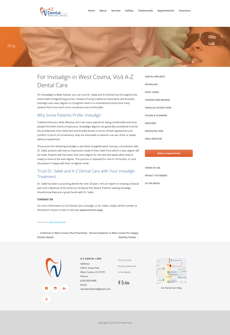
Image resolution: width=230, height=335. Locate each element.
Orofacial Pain (154, 130)
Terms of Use (152, 167)
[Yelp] (47, 299)
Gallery (129, 10)
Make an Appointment (168, 153)
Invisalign (85, 126)
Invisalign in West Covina (56, 94)
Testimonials (145, 10)
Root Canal (152, 92)
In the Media (152, 183)
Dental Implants (155, 76)
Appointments (166, 10)
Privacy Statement (156, 175)
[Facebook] (47, 288)
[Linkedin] (64, 288)
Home (91, 10)
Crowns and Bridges (157, 99)
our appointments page (89, 210)
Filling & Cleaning (156, 115)
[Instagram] (56, 288)
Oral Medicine (153, 138)
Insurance (184, 10)
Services (116, 10)
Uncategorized (57, 222)
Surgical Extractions (158, 107)
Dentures (150, 123)
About (102, 10)
